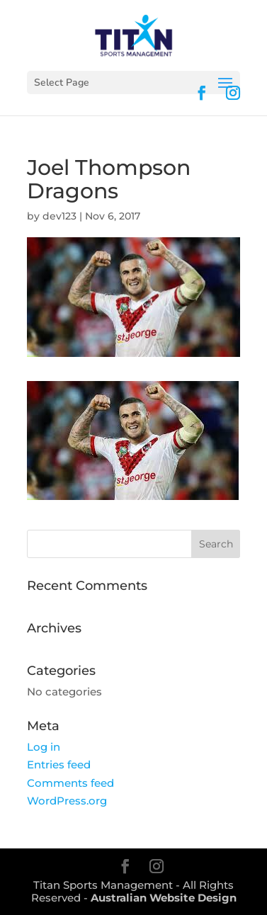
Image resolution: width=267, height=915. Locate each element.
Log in (43, 747)
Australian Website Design (164, 897)
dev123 (59, 216)
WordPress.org (67, 800)
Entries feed (59, 764)
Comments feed (70, 783)
